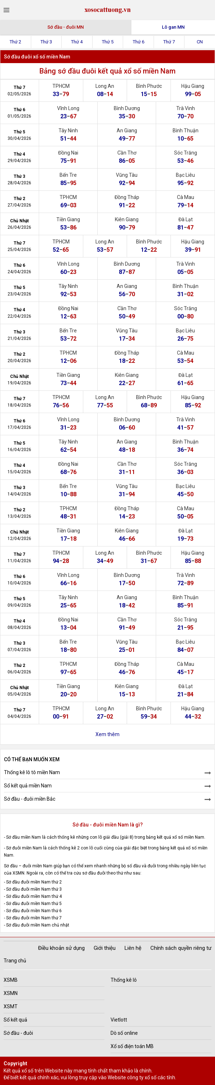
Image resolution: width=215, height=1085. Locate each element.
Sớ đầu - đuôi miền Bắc (29, 799)
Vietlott (119, 1020)
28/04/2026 (19, 182)
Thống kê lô (124, 980)
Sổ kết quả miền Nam (28, 785)
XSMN (11, 993)
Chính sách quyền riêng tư (180, 948)
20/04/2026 (19, 360)
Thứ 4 (77, 41)
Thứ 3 (46, 41)
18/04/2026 (19, 405)
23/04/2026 (19, 294)
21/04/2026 (19, 338)
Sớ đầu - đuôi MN (65, 27)
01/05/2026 (19, 116)
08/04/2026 (19, 627)
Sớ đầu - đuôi (18, 1033)
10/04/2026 (19, 583)
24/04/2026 (19, 271)
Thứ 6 (138, 41)
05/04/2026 (19, 694)
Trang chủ (15, 960)
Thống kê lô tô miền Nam (32, 772)
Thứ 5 (107, 41)
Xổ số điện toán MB (132, 1046)
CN (200, 41)
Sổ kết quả (15, 1020)
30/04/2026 (19, 138)
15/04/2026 (19, 471)
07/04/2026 (19, 649)
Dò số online (124, 1033)
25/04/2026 (19, 249)
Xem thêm (107, 734)
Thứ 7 (169, 41)
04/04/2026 (19, 716)
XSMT (11, 1006)
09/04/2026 (19, 605)
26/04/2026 (19, 227)
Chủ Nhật (19, 220)
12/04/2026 (19, 538)
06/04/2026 (19, 671)
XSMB (11, 980)
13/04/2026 (19, 516)
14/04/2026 (19, 494)
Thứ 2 (15, 41)
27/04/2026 (19, 205)
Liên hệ (133, 948)
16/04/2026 (19, 449)
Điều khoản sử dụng (61, 948)
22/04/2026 (19, 316)
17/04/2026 (19, 427)
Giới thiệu (105, 948)
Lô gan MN (173, 27)
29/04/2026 (19, 160)
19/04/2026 (19, 382)
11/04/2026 (19, 560)
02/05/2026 (19, 93)
